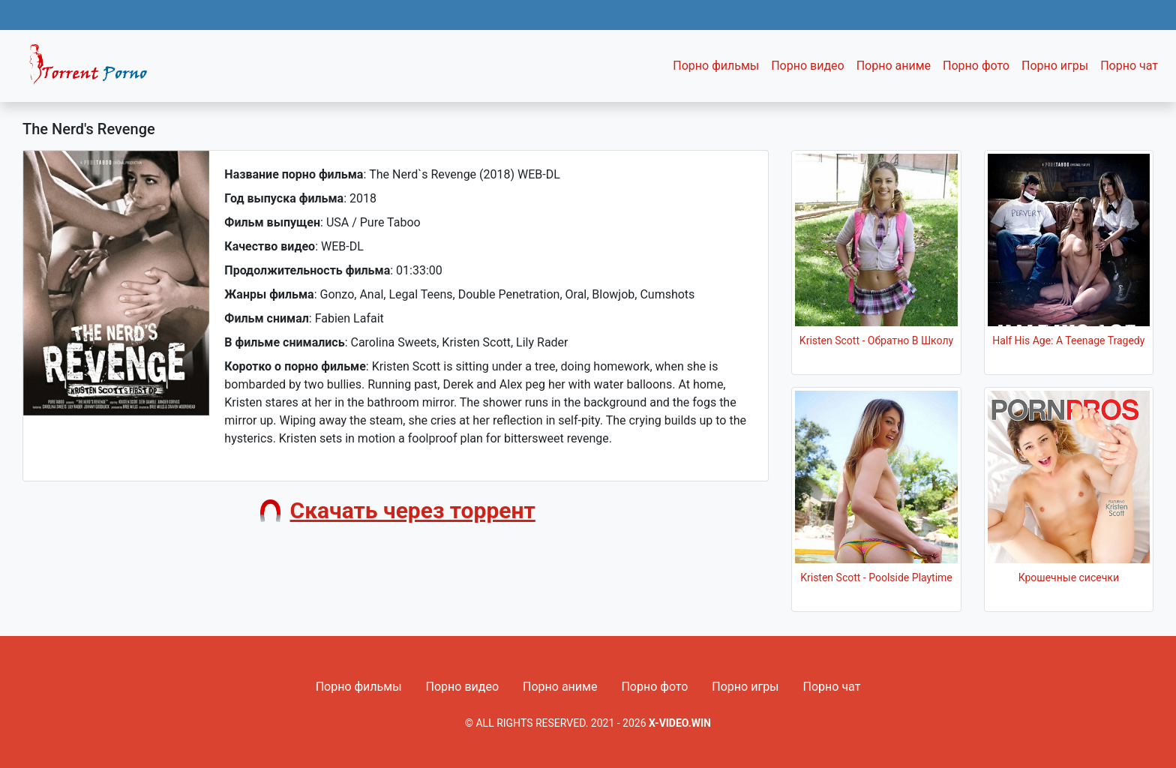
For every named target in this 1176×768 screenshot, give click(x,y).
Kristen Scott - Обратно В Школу (876, 340)
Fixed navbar (95, 70)
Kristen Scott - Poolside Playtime (876, 578)
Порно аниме (893, 65)
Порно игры (1055, 65)
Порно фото (976, 65)
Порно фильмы (716, 65)
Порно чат (1129, 65)
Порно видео (807, 65)
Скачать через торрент (413, 510)
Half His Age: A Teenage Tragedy (1068, 340)
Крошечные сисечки (1068, 578)
